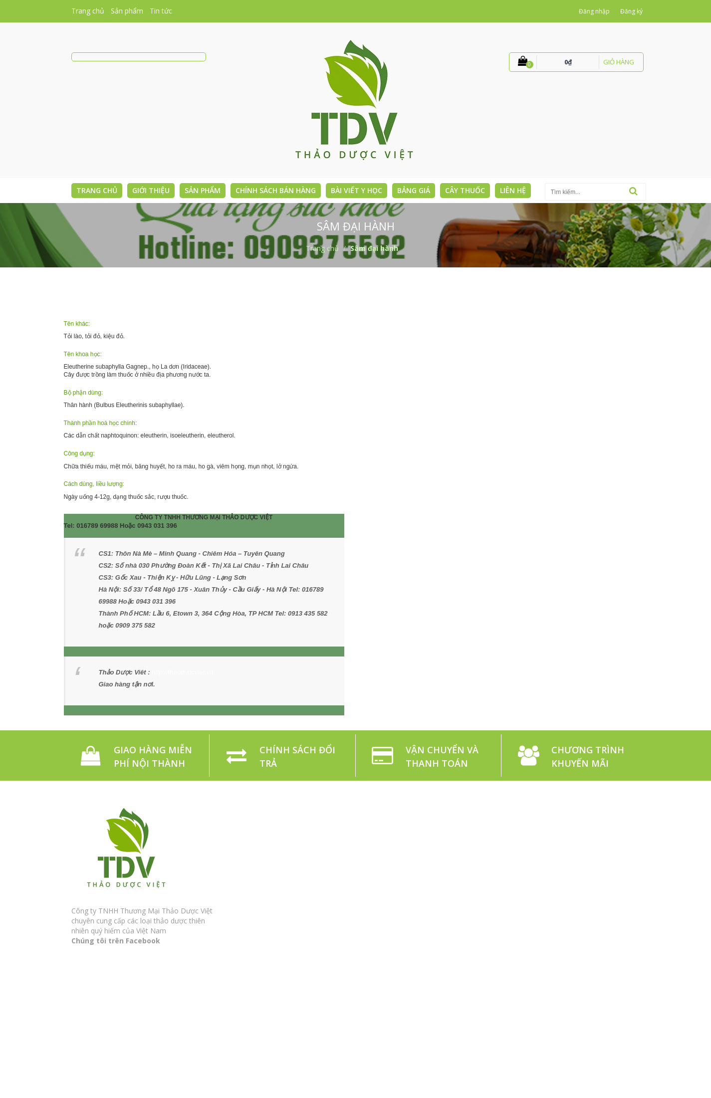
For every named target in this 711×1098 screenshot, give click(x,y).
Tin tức (161, 10)
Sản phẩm (127, 10)
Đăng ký (631, 11)
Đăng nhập (594, 11)
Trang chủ (87, 10)
